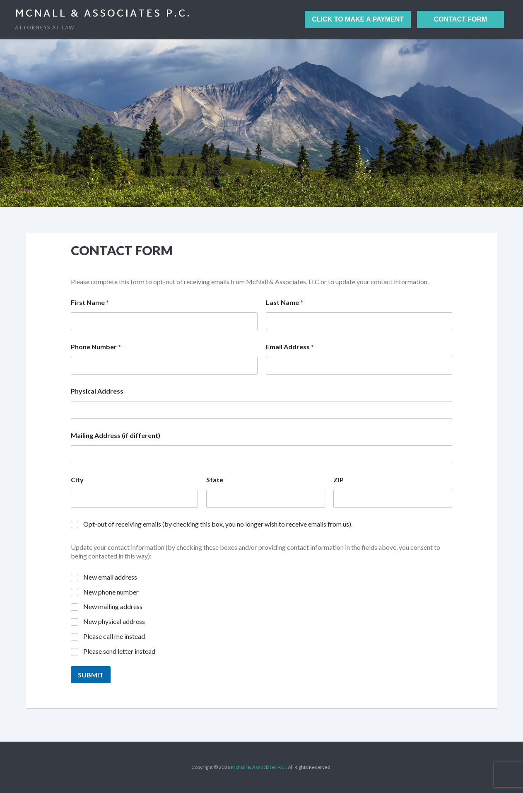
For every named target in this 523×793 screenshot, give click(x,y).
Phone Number (96, 347)
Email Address (290, 347)
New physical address (114, 621)
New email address (110, 577)
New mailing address (112, 606)
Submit (91, 675)
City (77, 480)
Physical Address (97, 391)
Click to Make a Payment (358, 19)
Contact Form (460, 19)
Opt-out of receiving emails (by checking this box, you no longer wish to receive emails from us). (217, 524)
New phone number (111, 592)
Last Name (284, 302)
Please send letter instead (119, 651)
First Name (90, 302)
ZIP (338, 480)
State (214, 480)
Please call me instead (114, 636)
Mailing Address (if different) (115, 435)
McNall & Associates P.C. (103, 14)
